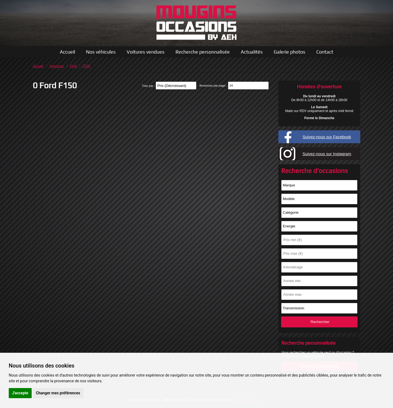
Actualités (252, 52)
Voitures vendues (146, 52)
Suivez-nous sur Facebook (327, 136)
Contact (324, 52)
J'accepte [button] (20, 393)
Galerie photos (289, 52)
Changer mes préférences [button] (58, 393)
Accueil (67, 52)
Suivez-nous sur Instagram (326, 153)
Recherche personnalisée (202, 52)
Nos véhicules (101, 52)
